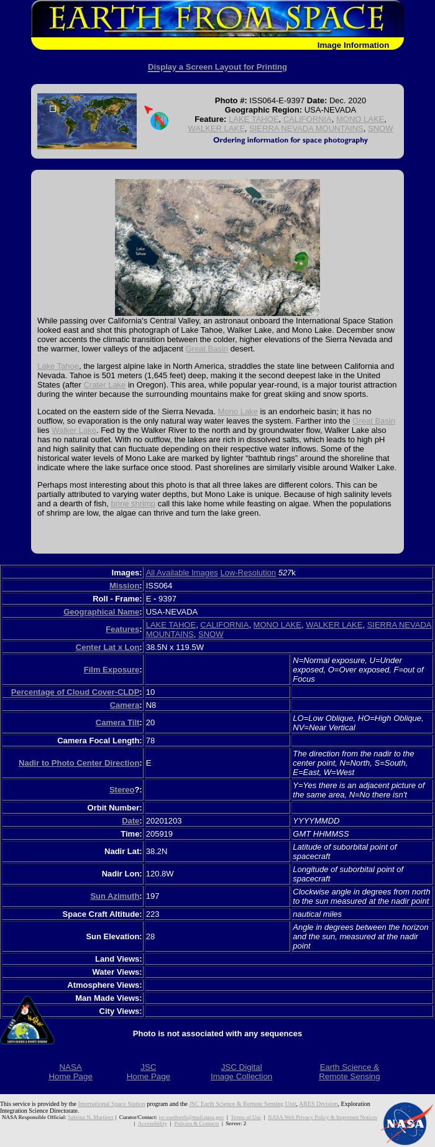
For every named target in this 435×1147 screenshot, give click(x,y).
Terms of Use (246, 1117)
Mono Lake (238, 411)
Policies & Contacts (196, 1123)
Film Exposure (112, 669)
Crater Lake (104, 384)
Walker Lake (74, 430)
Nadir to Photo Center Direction (79, 763)
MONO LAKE (360, 119)
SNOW (380, 128)
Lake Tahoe (58, 366)
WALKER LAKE (216, 128)
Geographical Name (101, 611)
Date (130, 820)
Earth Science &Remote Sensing (349, 1071)
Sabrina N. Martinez (91, 1117)
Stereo (121, 789)
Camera (125, 705)
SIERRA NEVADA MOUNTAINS (306, 128)
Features (122, 629)
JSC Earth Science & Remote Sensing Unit (242, 1103)
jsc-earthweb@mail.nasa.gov (191, 1117)
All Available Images (182, 572)
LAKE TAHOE (253, 119)
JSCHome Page (148, 1071)
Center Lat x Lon (108, 647)
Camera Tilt (118, 722)
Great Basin (206, 348)
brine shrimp (133, 503)
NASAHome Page (70, 1071)
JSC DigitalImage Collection (241, 1071)
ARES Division (318, 1103)
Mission (124, 585)
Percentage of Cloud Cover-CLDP (75, 692)
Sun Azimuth (114, 896)
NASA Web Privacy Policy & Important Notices (322, 1117)
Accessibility (152, 1123)
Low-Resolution (248, 572)
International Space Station (111, 1103)
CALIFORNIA (307, 119)
